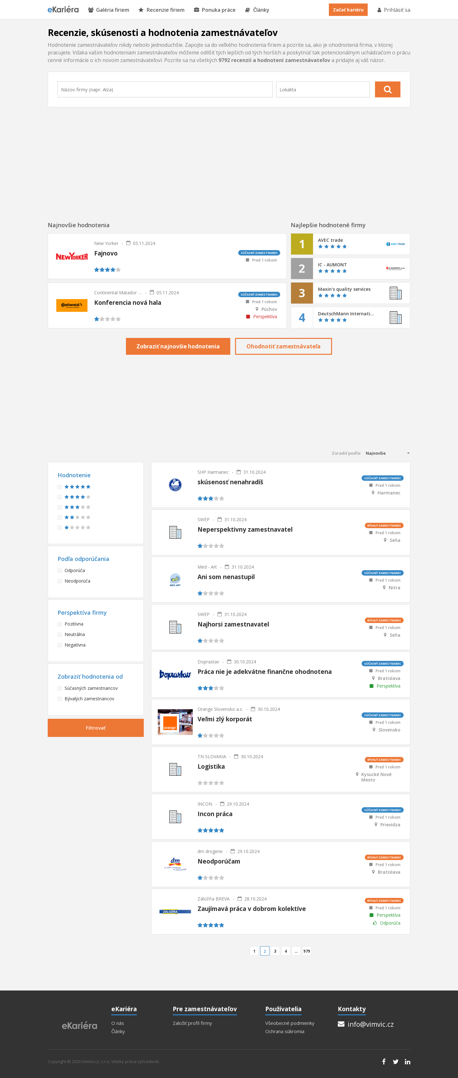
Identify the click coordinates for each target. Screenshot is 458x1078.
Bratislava (389, 678)
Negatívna (75, 645)
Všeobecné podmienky (290, 1023)
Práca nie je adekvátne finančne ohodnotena (265, 672)
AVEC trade (330, 240)
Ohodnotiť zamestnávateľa (283, 346)
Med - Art (207, 567)
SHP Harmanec (213, 472)
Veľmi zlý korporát (225, 719)
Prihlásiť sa (393, 10)
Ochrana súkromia (284, 1031)
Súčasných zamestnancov (91, 688)
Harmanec (389, 493)
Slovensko (389, 730)
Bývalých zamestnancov (89, 699)
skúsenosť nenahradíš (230, 482)
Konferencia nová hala (127, 302)
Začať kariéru (348, 10)
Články (257, 10)
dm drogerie (210, 851)
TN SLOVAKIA (212, 756)
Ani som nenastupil (226, 577)
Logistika (211, 766)
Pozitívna (74, 624)
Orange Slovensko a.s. (220, 709)
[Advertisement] (229, 164)
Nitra (394, 588)
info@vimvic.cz (366, 1024)
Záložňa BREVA (214, 899)
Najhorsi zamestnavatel (233, 624)
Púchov (269, 309)
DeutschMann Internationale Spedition (346, 313)
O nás (117, 1023)
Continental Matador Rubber (118, 293)
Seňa (395, 540)
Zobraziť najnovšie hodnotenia (178, 346)
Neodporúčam (219, 861)
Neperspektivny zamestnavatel (245, 529)
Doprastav (208, 662)
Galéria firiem (108, 10)
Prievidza (390, 825)
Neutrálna (75, 634)
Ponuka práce (215, 10)
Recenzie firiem (161, 10)
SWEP (204, 519)
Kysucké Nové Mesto (376, 777)
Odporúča (75, 570)
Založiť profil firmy (192, 1023)
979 (306, 951)
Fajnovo (106, 253)
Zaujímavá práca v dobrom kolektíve (252, 909)
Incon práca (215, 814)
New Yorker (106, 243)
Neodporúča (77, 581)
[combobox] (165, 89)
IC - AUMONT (332, 264)
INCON (205, 804)
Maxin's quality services (344, 289)
